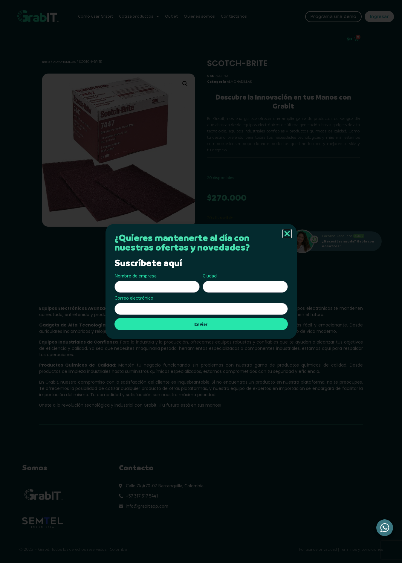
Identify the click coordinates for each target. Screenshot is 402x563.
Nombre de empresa (135, 276)
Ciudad (210, 276)
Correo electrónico (133, 298)
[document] (201, 281)
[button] (287, 233)
